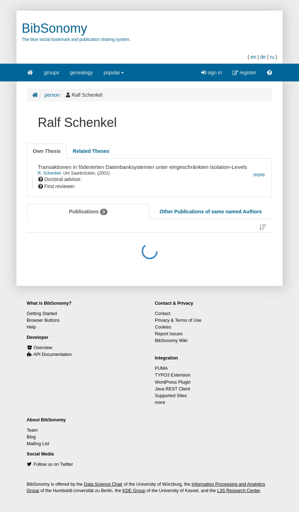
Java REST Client (172, 388)
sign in (211, 72)
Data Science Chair (103, 484)
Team (32, 430)
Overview (42, 347)
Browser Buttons (43, 320)
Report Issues (169, 333)
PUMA (161, 368)
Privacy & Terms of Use (178, 320)
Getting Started (42, 313)
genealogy (81, 72)
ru (272, 57)
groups (51, 72)
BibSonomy (54, 28)
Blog (31, 436)
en (253, 57)
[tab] (47, 151)
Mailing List (38, 443)
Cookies (163, 327)
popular (114, 75)
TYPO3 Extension (172, 375)
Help (31, 327)
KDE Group (133, 490)
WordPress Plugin (173, 382)
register (244, 72)
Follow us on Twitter (53, 464)
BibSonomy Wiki (171, 340)
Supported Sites (171, 395)
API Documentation (52, 354)
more (160, 402)
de (263, 57)
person (52, 95)
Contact (162, 313)
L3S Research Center (238, 490)
